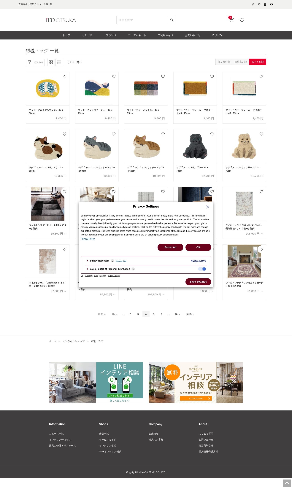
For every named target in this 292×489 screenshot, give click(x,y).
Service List (121, 261)
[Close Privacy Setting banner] (208, 207)
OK (198, 247)
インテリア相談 (108, 455)
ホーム (53, 350)
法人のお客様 (156, 449)
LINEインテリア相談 (111, 462)
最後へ (195, 323)
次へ (180, 323)
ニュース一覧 (57, 443)
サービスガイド (108, 449)
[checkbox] (202, 269)
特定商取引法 (206, 455)
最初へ (97, 323)
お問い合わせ (206, 449)
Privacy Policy (88, 239)
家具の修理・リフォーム (63, 455)
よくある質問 (206, 443)
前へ (111, 323)
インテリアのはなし (61, 449)
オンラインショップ (75, 350)
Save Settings (198, 281)
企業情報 (154, 443)
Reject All (170, 247)
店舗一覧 (104, 443)
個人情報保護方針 (209, 462)
